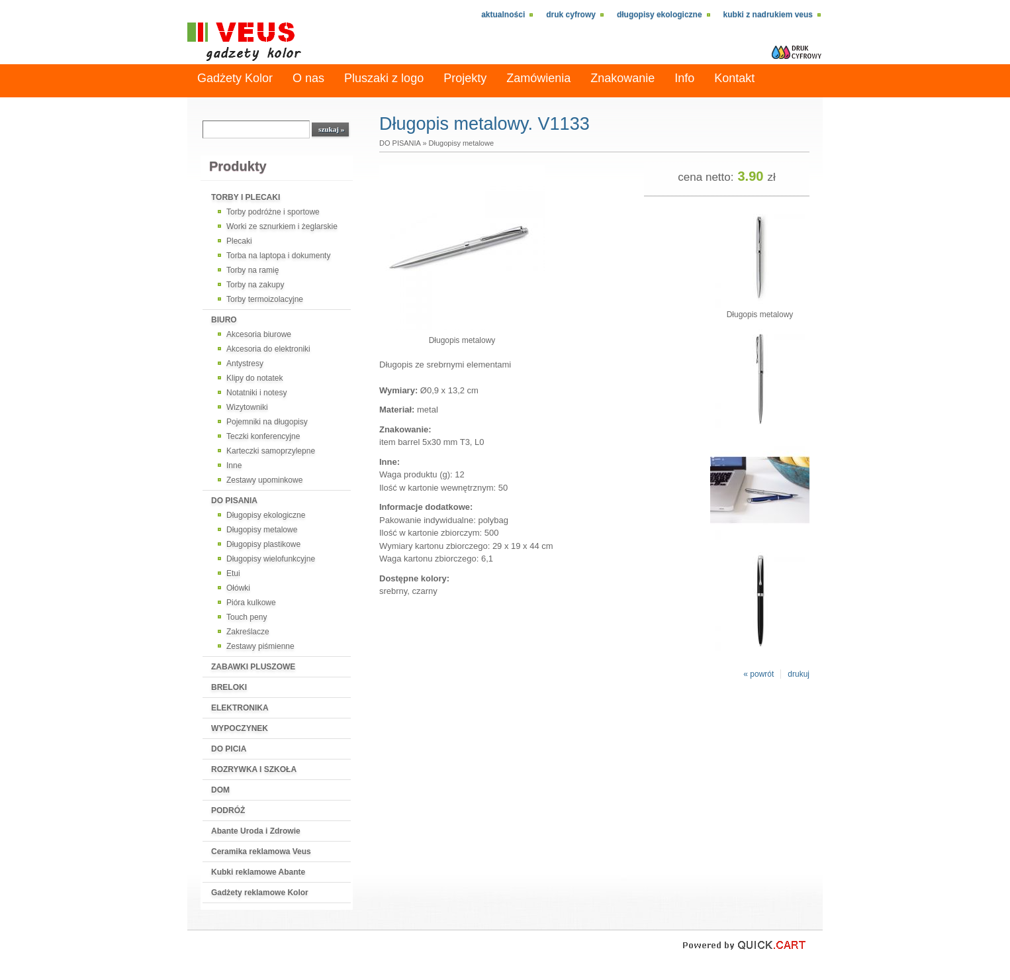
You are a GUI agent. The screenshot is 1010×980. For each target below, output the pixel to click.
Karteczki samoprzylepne (270, 451)
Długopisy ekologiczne (659, 14)
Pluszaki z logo (384, 78)
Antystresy (244, 363)
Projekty (464, 78)
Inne (234, 465)
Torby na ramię (252, 270)
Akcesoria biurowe (258, 334)
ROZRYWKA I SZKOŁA (254, 769)
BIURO (224, 319)
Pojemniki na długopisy (267, 421)
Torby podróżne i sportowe (273, 212)
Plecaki (239, 241)
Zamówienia (538, 78)
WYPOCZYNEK (239, 728)
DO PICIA (228, 749)
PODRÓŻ (228, 810)
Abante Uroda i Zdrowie (255, 831)
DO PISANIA (234, 500)
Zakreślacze (247, 631)
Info (684, 78)
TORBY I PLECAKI (245, 197)
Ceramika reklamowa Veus (261, 851)
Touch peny (246, 617)
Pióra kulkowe (251, 602)
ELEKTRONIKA (240, 707)
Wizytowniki (247, 407)
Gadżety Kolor (235, 78)
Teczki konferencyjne (263, 436)
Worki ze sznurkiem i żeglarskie (282, 226)
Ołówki (238, 588)
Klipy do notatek (254, 378)
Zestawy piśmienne (260, 646)
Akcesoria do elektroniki (268, 349)
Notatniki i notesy (256, 392)
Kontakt (734, 78)
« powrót (758, 674)
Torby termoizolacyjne (264, 299)
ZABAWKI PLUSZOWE (253, 666)
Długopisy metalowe (261, 529)
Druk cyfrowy (571, 14)
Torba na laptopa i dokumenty (278, 255)
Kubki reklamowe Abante (258, 872)
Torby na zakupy (255, 284)
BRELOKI (229, 687)
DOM (220, 790)
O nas (308, 78)
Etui (233, 573)
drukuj (798, 674)
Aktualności (503, 14)
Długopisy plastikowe (263, 544)
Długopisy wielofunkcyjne (270, 559)
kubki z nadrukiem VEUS (768, 14)
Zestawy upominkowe (264, 480)
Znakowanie (622, 78)
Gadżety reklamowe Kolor (259, 892)
